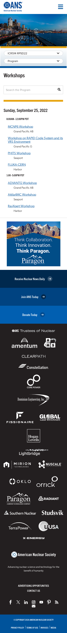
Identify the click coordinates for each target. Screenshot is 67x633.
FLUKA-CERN (17, 164)
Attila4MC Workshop (22, 194)
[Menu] (60, 7)
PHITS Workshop (19, 153)
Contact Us (33, 590)
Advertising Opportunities (33, 585)
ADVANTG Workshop (22, 183)
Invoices (44, 627)
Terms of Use (32, 627)
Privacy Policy (17, 627)
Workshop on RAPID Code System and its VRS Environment (35, 139)
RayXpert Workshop (21, 206)
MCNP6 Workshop (20, 126)
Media (53, 627)
